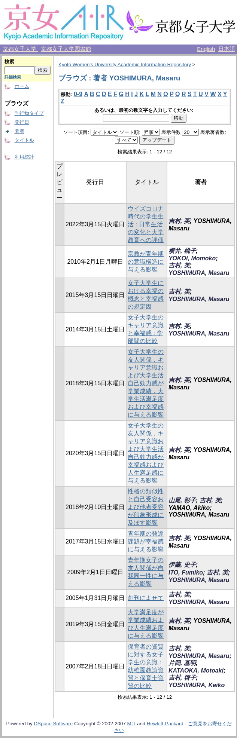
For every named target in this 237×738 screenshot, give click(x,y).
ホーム (22, 86)
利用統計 (24, 157)
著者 (19, 131)
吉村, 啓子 (182, 677)
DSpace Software (53, 723)
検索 (9, 61)
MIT (131, 723)
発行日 (22, 122)
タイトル (24, 140)
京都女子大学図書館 (66, 49)
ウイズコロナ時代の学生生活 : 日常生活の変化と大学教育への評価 (146, 224)
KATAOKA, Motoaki (196, 670)
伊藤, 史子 (182, 564)
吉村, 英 (179, 221)
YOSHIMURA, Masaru (199, 273)
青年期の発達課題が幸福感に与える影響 (146, 541)
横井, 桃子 (182, 251)
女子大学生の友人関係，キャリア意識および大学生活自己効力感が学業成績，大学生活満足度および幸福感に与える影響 (146, 383)
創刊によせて (146, 598)
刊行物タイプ (29, 113)
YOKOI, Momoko (192, 258)
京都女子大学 (20, 49)
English (206, 49)
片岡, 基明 (182, 663)
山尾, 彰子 (182, 500)
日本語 (226, 49)
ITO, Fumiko (185, 572)
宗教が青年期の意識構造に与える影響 (146, 262)
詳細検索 (12, 77)
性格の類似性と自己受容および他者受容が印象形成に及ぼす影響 (146, 507)
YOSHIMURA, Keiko (196, 685)
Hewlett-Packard (165, 723)
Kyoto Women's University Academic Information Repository (124, 64)
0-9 (78, 94)
